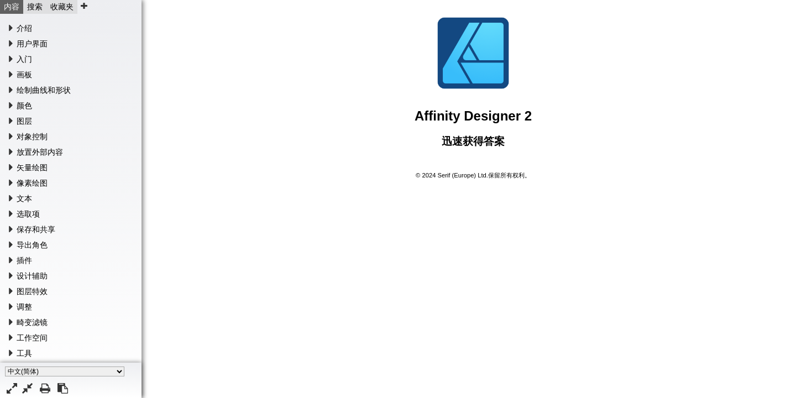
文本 (24, 198)
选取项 (28, 214)
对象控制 (32, 136)
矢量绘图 (32, 167)
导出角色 (32, 244)
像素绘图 (32, 183)
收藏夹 (62, 6)
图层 (24, 121)
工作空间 (32, 337)
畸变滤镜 (32, 322)
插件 (24, 260)
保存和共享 (36, 229)
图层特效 (32, 291)
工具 (24, 353)
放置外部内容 (40, 152)
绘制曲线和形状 (44, 90)
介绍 (24, 28)
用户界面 (32, 43)
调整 (24, 306)
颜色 (24, 105)
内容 (11, 6)
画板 (24, 74)
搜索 (35, 6)
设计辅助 (32, 275)
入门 (24, 59)
